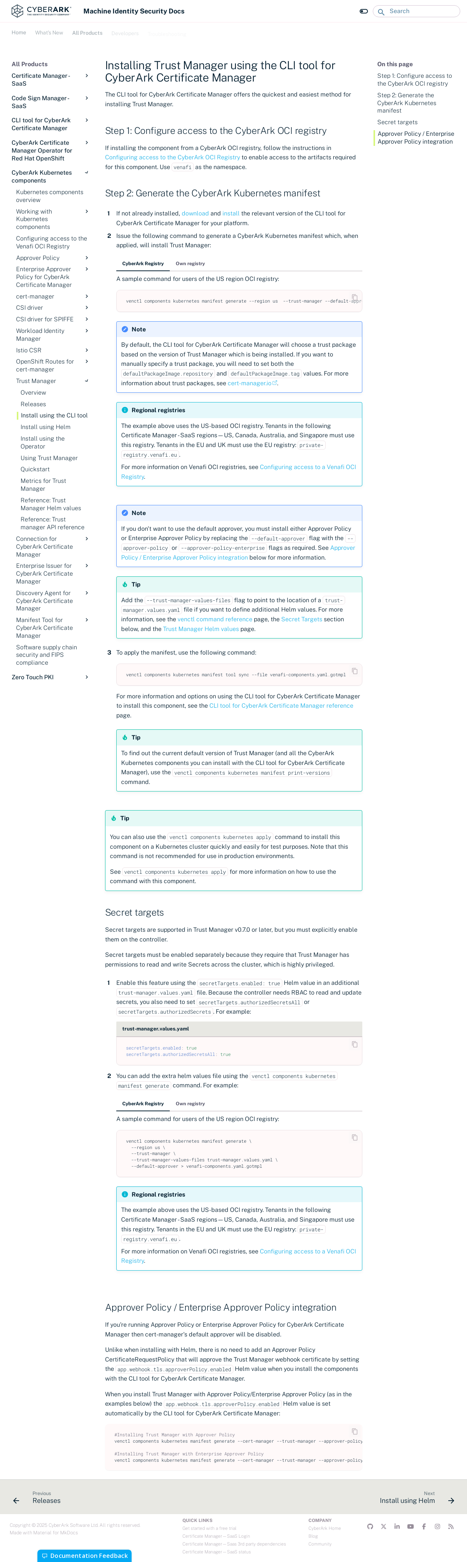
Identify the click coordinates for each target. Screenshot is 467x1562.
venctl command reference (215, 619)
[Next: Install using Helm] (414, 1499)
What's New (49, 32)
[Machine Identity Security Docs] (41, 11)
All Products (87, 32)
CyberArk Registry (143, 263)
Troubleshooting (167, 32)
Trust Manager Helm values (201, 629)
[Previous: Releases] (39, 1499)
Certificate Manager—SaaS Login (216, 1536)
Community (320, 1544)
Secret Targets (301, 619)
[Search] (416, 11)
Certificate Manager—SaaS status (216, 1552)
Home (19, 32)
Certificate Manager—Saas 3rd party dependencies (234, 1544)
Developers (125, 32)
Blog (313, 1536)
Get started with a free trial (209, 1528)
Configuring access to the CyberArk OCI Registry (172, 157)
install (231, 213)
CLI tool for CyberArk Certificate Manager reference (281, 705)
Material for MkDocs (55, 1532)
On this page (395, 64)
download (195, 213)
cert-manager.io (249, 383)
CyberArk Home (324, 1528)
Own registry (190, 263)
